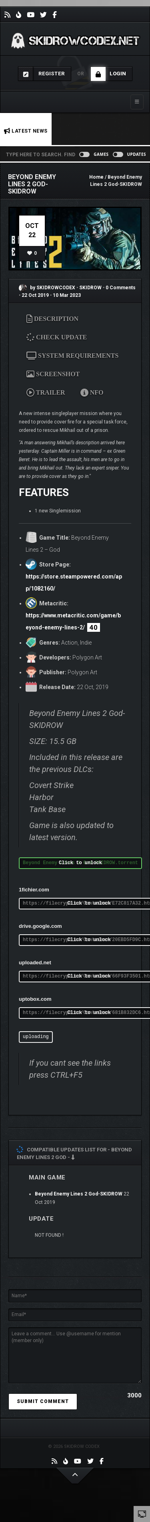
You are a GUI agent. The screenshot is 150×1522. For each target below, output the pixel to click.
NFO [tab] (92, 392)
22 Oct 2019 (35, 295)
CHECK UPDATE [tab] (58, 337)
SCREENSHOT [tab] (53, 374)
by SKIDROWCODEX (47, 287)
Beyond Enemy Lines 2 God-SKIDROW (78, 1194)
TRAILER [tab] (45, 392)
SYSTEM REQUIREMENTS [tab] (72, 355)
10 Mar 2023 (67, 295)
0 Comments (121, 287)
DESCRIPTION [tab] (52, 318)
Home (96, 177)
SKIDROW (91, 287)
